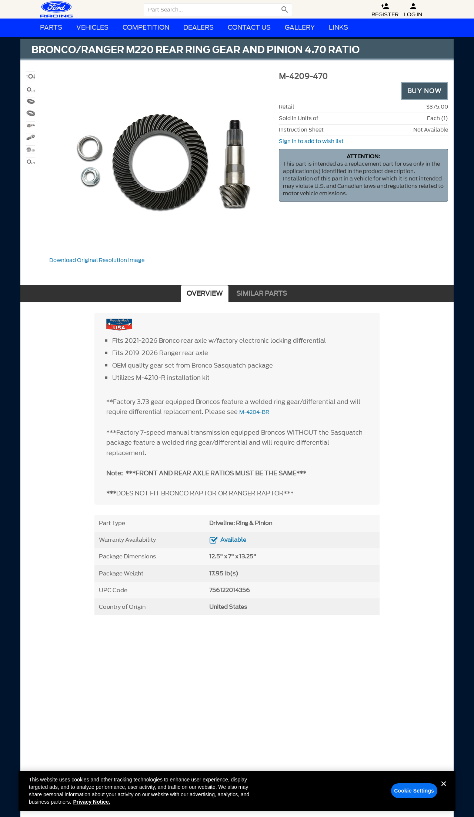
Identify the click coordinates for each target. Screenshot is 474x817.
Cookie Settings (414, 793)
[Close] (443, 792)
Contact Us (249, 27)
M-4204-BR (254, 412)
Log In (413, 10)
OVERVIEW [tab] (205, 293)
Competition (146, 27)
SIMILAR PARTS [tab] (261, 293)
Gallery (300, 27)
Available (233, 540)
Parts (51, 27)
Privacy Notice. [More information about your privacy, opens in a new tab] (91, 804)
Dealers (198, 27)
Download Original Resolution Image (96, 260)
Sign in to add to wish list (311, 141)
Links (338, 27)
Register (384, 10)
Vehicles (92, 27)
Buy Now (424, 90)
